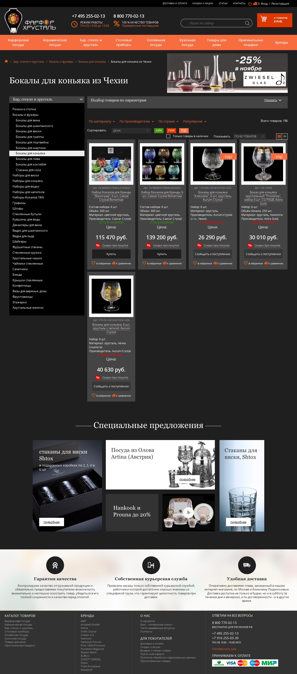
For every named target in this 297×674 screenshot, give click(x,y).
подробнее (52, 522)
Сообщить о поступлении (212, 254)
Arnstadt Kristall (90, 624)
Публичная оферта (152, 654)
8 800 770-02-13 (224, 622)
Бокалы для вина (28, 120)
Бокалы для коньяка (92, 62)
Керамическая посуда (55, 42)
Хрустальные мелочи (28, 307)
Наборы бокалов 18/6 (28, 197)
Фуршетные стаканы (27, 247)
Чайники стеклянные (28, 263)
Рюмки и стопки (24, 109)
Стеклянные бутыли (27, 214)
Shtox (84, 662)
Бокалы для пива (28, 159)
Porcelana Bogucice (92, 649)
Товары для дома (216, 42)
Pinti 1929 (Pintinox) (93, 645)
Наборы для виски (26, 175)
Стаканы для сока (28, 170)
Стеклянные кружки (27, 252)
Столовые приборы (124, 42)
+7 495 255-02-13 (225, 633)
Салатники (20, 269)
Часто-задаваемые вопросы (157, 628)
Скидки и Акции (202, 3)
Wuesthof (86, 669)
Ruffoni (85, 656)
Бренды (281, 42)
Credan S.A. (87, 635)
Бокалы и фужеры (61, 62)
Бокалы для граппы (30, 137)
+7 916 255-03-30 (225, 638)
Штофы (18, 208)
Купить (111, 254)
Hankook (86, 638)
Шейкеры (19, 241)
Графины (19, 203)
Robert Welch (89, 652)
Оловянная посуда (156, 42)
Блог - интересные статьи (156, 624)
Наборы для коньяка (28, 181)
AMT (83, 621)
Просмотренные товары (155, 661)
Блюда (17, 274)
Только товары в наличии (187, 136)
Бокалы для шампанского (34, 126)
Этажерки (20, 302)
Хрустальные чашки (27, 258)
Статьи (223, 3)
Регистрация (280, 4)
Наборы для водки (26, 186)
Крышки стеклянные (27, 280)
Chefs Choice (88, 631)
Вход (264, 4)
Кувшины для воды (26, 219)
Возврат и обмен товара (155, 650)
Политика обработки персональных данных (168, 657)
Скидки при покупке (115, 245)
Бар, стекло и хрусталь (91, 42)
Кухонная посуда (187, 42)
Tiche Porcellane (90, 666)
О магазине (147, 621)
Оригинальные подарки (251, 42)
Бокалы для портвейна (32, 142)
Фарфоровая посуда (18, 42)
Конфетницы (22, 285)
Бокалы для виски (28, 131)
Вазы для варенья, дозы (30, 291)
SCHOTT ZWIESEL (91, 659)
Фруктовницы (23, 297)
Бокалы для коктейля (31, 164)
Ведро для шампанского (30, 230)
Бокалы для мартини (31, 148)
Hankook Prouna (91, 642)
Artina (84, 628)
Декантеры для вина (27, 225)
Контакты (239, 3)
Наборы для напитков (28, 192)
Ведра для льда (23, 236)
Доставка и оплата (175, 3)
